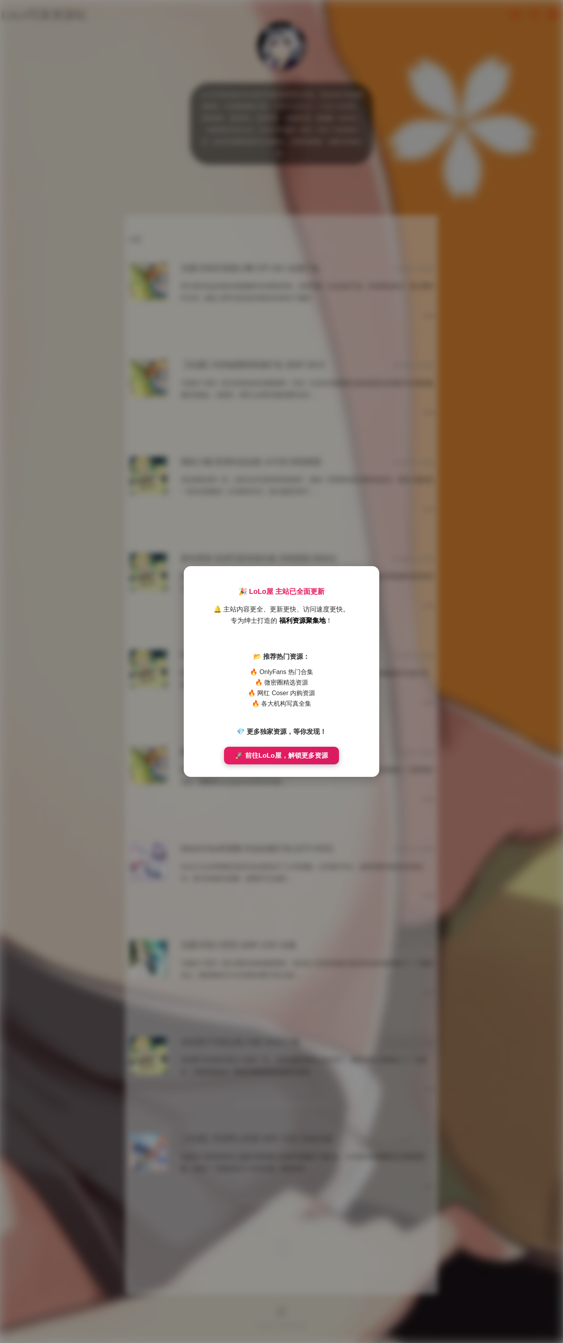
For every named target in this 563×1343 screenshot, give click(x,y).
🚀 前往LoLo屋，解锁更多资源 (281, 755)
